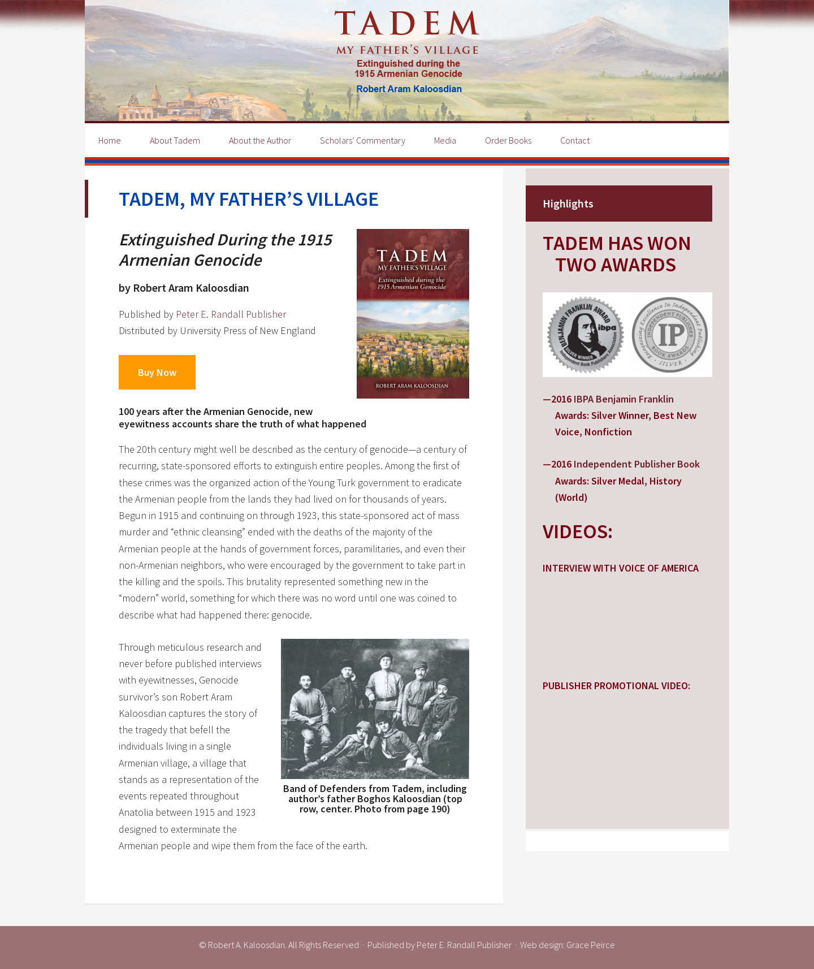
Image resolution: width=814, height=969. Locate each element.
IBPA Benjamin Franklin (624, 398)
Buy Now (157, 372)
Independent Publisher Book (637, 463)
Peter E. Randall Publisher (231, 314)
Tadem (407, 60)
